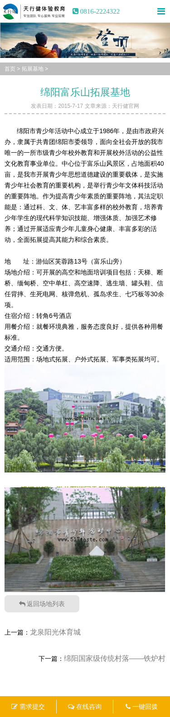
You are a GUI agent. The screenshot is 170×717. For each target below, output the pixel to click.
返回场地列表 (42, 603)
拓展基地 (33, 69)
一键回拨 (142, 706)
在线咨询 (85, 706)
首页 (10, 69)
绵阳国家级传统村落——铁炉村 (114, 658)
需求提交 (28, 706)
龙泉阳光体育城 (55, 632)
